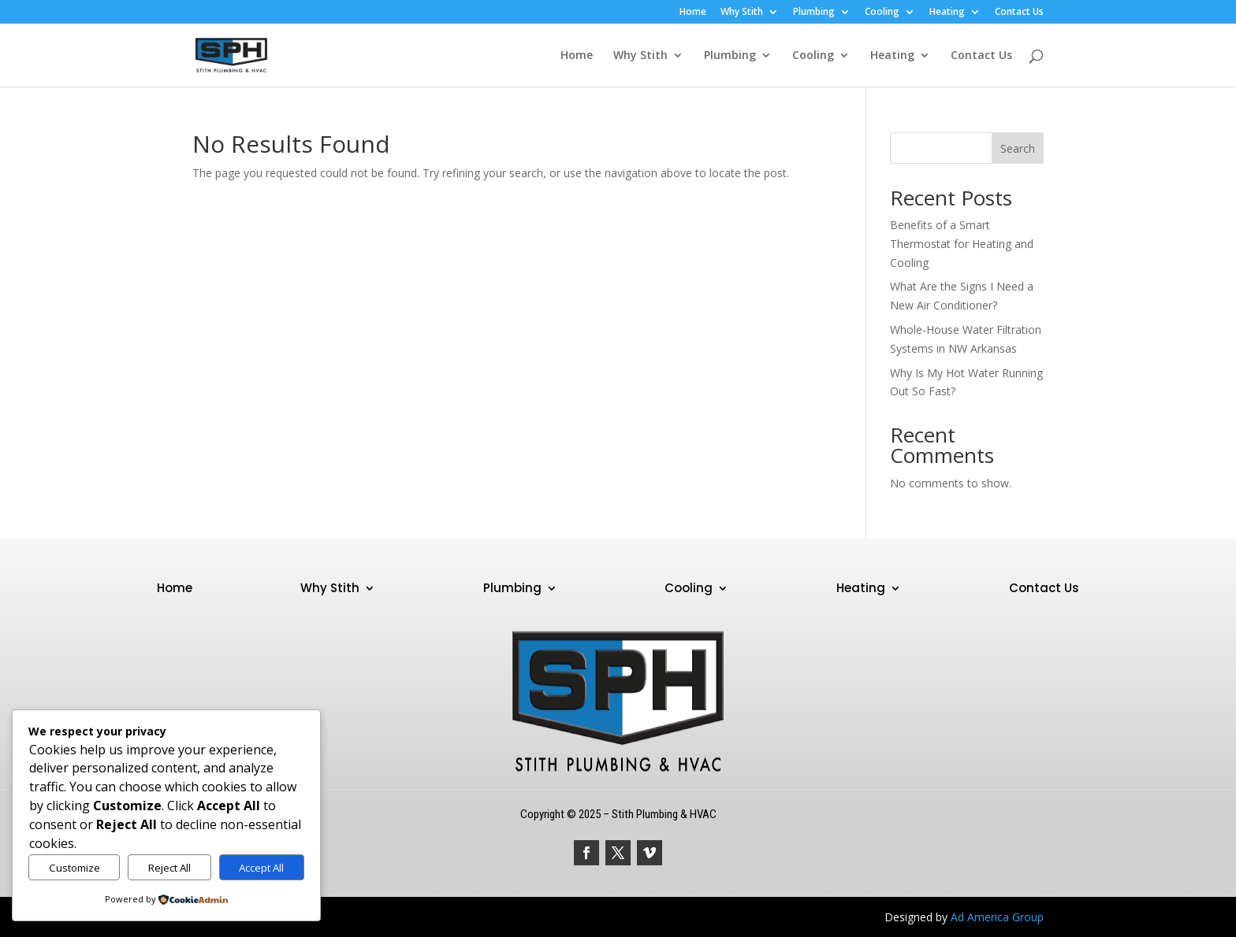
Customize (74, 868)
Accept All (261, 868)
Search (1017, 148)
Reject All (169, 868)
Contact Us (1019, 12)
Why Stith (741, 12)
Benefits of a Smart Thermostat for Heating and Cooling (961, 243)
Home (692, 12)
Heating (947, 12)
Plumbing (814, 12)
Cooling (882, 12)
